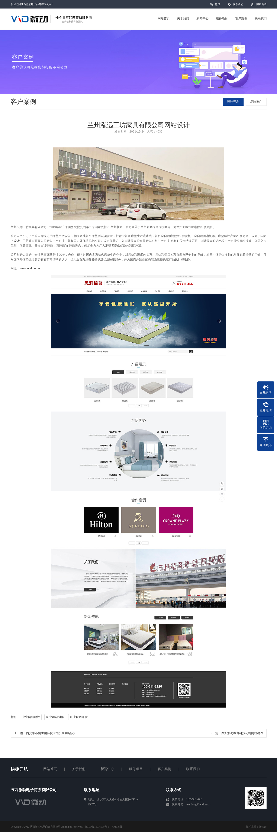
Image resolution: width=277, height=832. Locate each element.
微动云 (263, 826)
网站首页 (50, 769)
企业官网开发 (79, 717)
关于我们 (79, 769)
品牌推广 (256, 101)
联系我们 (238, 4)
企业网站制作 (55, 717)
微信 (217, 6)
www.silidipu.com (31, 269)
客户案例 (164, 769)
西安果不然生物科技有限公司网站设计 (51, 734)
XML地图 (117, 826)
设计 (17, 242)
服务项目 (136, 769)
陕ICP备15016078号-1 (97, 826)
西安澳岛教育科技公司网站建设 (242, 734)
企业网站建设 (31, 717)
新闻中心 (107, 769)
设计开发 (233, 101)
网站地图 (261, 4)
